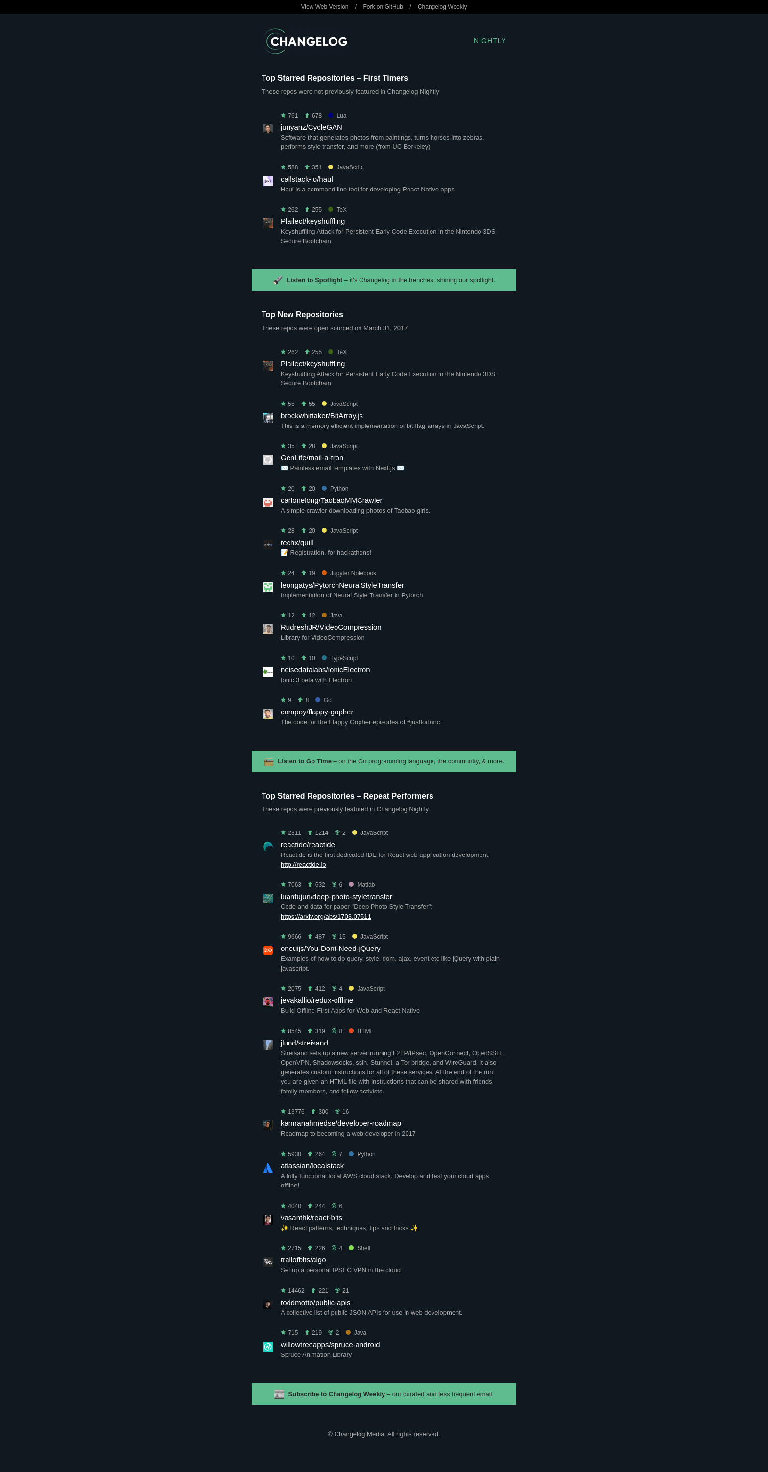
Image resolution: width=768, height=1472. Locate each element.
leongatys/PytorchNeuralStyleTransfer (342, 585)
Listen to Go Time (305, 761)
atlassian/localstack (312, 1166)
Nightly (490, 41)
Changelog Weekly (442, 6)
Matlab (362, 884)
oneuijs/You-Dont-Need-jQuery (331, 948)
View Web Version (325, 6)
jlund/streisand (304, 1043)
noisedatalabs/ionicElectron (325, 669)
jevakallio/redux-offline (317, 1000)
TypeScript (340, 658)
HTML (361, 1031)
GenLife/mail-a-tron (312, 457)
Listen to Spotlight (314, 280)
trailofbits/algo (303, 1260)
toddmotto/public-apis (316, 1302)
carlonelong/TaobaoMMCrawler (332, 500)
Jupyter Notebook (349, 573)
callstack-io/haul (307, 179)
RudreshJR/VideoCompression (331, 627)
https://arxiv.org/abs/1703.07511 (326, 916)
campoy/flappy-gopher (317, 712)
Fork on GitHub (383, 6)
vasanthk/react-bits (311, 1217)
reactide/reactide (308, 844)
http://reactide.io (303, 864)
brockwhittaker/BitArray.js (322, 415)
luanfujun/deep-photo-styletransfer (336, 896)
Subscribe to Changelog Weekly (336, 1394)
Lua (337, 115)
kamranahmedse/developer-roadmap (341, 1123)
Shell (359, 1248)
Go (323, 700)
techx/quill (297, 542)
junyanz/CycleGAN (311, 127)
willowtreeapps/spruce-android (330, 1344)
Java (332, 615)
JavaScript (346, 167)
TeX (337, 209)
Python (335, 488)
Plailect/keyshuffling (313, 221)
